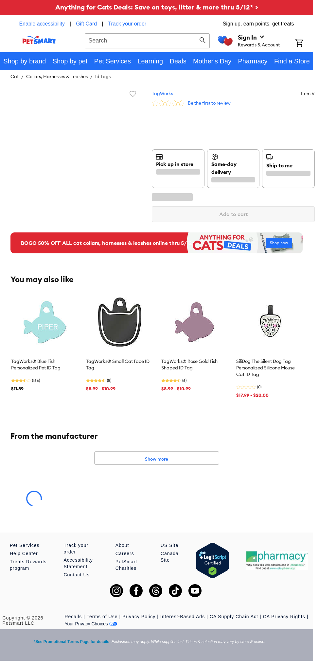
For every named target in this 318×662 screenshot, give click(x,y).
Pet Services (25, 545)
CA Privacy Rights (284, 616)
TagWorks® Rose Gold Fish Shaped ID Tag (189, 364)
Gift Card (86, 23)
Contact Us (76, 574)
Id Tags (103, 76)
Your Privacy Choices (90, 624)
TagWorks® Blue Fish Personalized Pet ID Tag (36, 364)
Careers (124, 553)
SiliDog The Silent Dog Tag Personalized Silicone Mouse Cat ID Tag (265, 367)
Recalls (73, 616)
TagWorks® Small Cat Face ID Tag (118, 364)
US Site (169, 545)
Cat (14, 76)
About (122, 545)
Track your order (127, 23)
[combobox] (147, 39)
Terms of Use (102, 616)
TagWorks (162, 93)
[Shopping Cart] (304, 43)
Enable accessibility (42, 23)
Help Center (24, 553)
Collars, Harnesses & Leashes (57, 76)
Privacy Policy (138, 616)
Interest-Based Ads (182, 616)
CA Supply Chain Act (234, 616)
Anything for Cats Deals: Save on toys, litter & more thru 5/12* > (156, 7)
